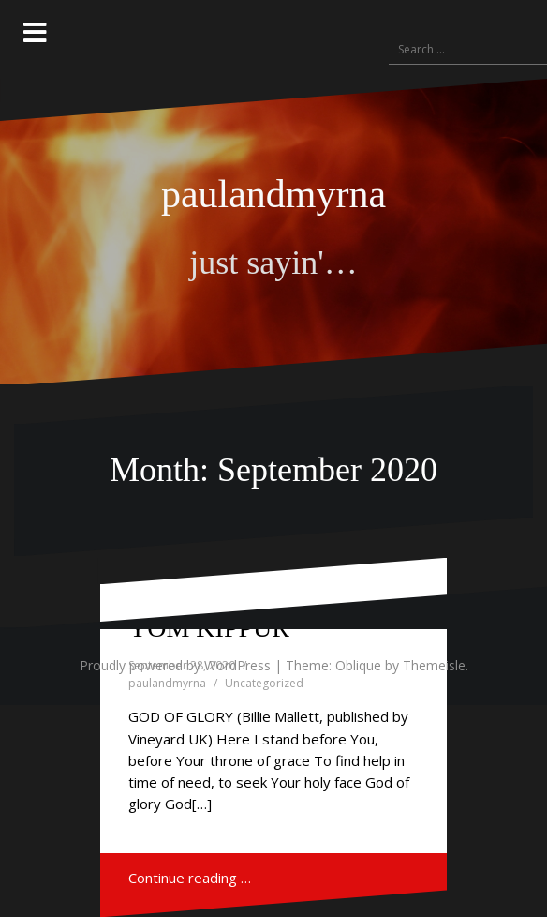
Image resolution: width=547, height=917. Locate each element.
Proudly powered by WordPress (175, 665)
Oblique (358, 665)
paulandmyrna (273, 194)
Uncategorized (264, 683)
